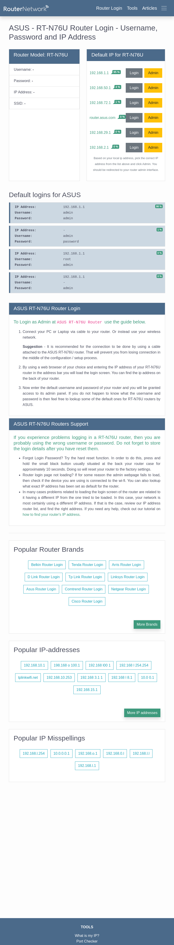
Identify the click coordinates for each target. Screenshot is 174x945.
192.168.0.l (115, 753)
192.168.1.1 (99, 73)
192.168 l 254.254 (133, 665)
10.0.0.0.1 (61, 753)
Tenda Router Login (87, 565)
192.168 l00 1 (100, 665)
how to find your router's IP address (51, 514)
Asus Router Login (41, 589)
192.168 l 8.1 (121, 677)
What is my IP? (87, 936)
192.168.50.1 (100, 88)
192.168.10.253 (59, 677)
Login (134, 73)
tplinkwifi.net (28, 677)
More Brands (147, 624)
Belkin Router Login (47, 565)
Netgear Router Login (128, 589)
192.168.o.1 (87, 753)
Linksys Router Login (128, 577)
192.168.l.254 (34, 753)
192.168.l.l (141, 753)
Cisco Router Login (87, 601)
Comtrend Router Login (83, 589)
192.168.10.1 (34, 665)
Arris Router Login (126, 565)
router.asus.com (102, 118)
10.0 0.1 (147, 677)
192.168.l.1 (87, 766)
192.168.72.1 (100, 103)
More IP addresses (142, 713)
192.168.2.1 (99, 147)
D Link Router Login (44, 577)
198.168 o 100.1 (67, 665)
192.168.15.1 (86, 690)
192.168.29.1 (100, 132)
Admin (153, 73)
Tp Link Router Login (85, 577)
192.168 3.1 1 (91, 677)
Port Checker (86, 941)
